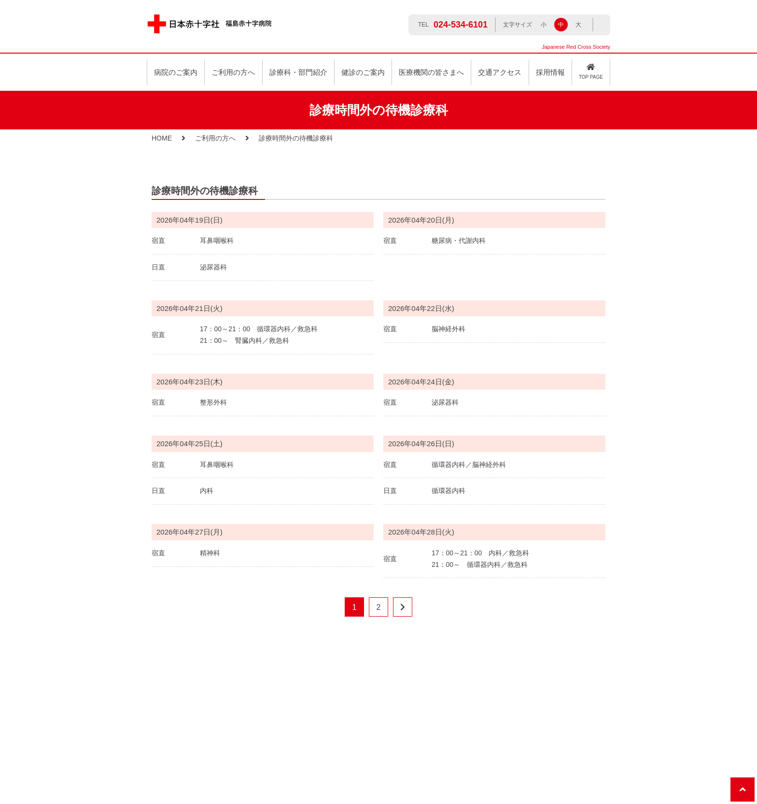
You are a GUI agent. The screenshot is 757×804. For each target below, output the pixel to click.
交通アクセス (499, 72)
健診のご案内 (363, 72)
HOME (162, 138)
